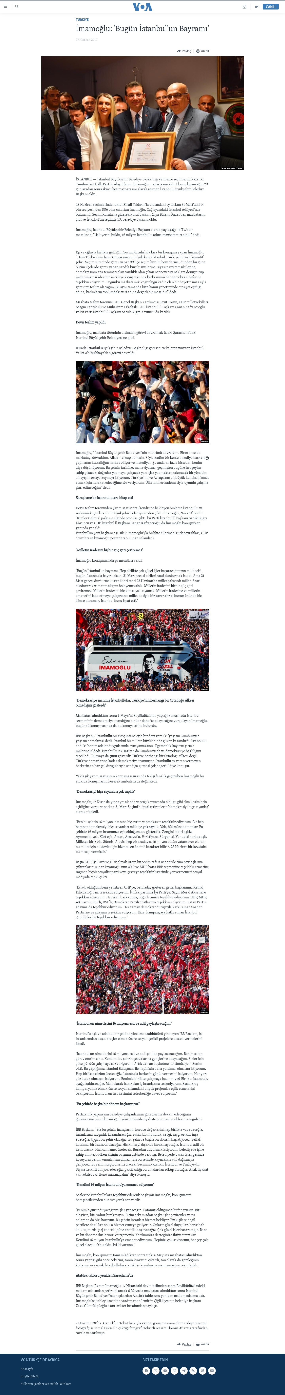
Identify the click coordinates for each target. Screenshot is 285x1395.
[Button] (184, 51)
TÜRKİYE (82, 20)
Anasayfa (27, 1369)
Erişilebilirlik (30, 1376)
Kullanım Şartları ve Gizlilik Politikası (46, 1384)
